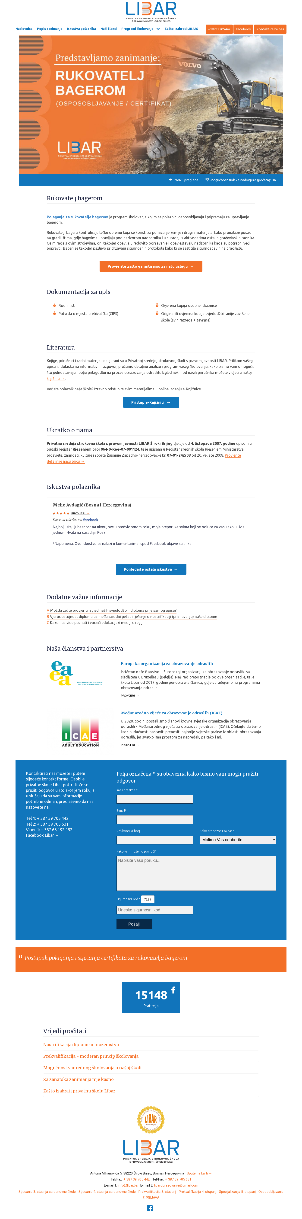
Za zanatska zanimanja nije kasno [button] (78, 1079)
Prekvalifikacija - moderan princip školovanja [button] (90, 1056)
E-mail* (121, 810)
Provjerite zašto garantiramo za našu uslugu (148, 266)
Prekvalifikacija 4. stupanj (197, 1192)
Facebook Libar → (43, 835)
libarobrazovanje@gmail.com (176, 1185)
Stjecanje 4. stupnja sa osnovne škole (107, 1192)
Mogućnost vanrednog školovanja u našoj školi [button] (92, 1067)
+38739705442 (219, 29)
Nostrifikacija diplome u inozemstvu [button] (81, 1044)
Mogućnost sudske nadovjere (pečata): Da (240, 180)
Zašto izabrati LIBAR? (181, 29)
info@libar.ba (128, 1185)
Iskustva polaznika (81, 29)
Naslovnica (24, 29)
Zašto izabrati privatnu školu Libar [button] (79, 1091)
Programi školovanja (137, 29)
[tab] (151, 1044)
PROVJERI (80, 513)
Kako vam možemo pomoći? (136, 851)
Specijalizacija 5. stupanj (237, 1192)
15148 (151, 994)
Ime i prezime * (127, 790)
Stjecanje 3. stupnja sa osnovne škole (47, 1192)
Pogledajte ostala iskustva (148, 569)
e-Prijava (151, 1198)
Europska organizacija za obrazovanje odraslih (167, 663)
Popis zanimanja (49, 29)
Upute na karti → (199, 1173)
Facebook (243, 29)
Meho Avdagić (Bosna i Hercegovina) (92, 505)
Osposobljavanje (270, 1192)
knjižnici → (56, 378)
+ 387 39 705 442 (136, 1179)
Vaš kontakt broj (128, 831)
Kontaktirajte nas (270, 29)
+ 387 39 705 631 (178, 1179)
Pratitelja (151, 1006)
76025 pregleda (183, 180)
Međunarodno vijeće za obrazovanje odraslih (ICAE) (171, 713)
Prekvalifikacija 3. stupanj (157, 1192)
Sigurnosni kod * (135, 899)
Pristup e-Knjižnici (147, 402)
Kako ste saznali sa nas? (217, 831)
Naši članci (109, 29)
